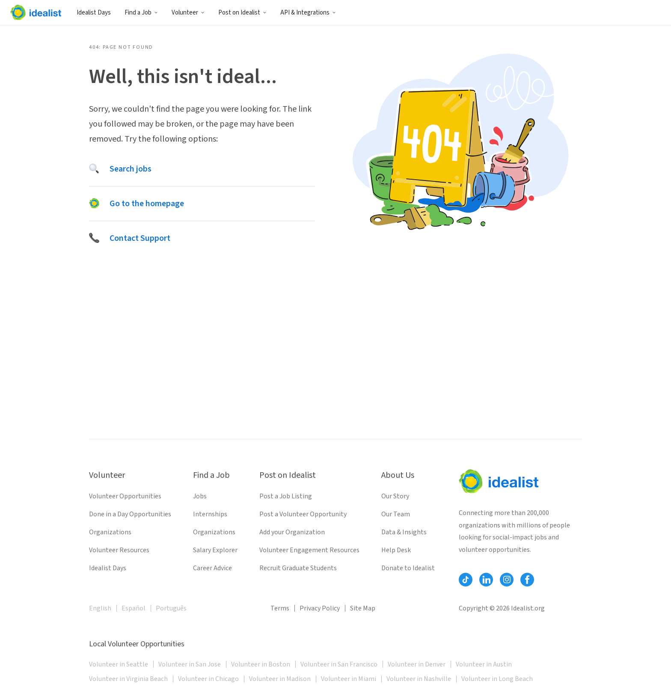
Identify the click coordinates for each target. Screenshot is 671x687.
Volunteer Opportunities (125, 496)
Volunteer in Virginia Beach (128, 679)
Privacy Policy (320, 608)
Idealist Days (94, 12)
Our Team (395, 514)
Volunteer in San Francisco (338, 664)
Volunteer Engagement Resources (309, 550)
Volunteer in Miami (348, 679)
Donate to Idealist (408, 568)
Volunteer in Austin (484, 664)
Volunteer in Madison (280, 679)
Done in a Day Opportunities (130, 514)
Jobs (200, 496)
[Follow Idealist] (465, 579)
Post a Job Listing (285, 496)
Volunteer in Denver (416, 664)
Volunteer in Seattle (118, 664)
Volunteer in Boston (260, 664)
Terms (279, 608)
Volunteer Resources (119, 550)
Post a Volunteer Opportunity (303, 514)
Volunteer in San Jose (189, 664)
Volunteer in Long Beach (497, 679)
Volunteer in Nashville (418, 679)
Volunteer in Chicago (208, 679)
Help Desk (396, 550)
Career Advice (212, 568)
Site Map (362, 608)
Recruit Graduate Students (298, 568)
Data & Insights (404, 532)
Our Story (395, 496)
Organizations (110, 532)
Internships (210, 514)
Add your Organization (292, 532)
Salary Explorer (215, 550)
